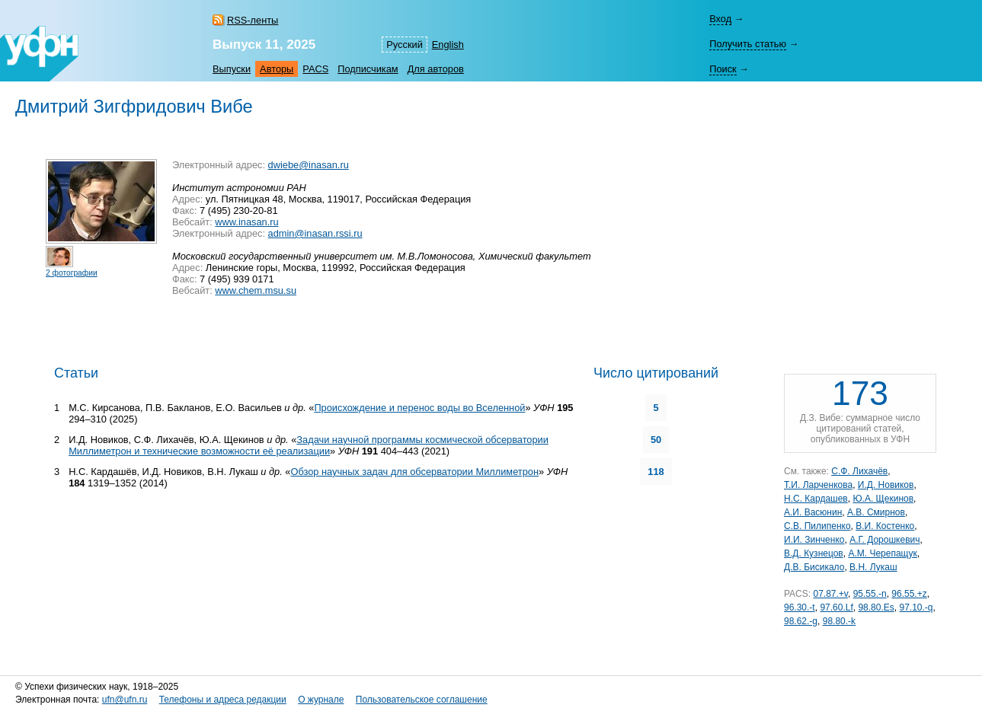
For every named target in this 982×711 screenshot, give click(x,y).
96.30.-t (799, 607)
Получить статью (747, 43)
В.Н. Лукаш (873, 567)
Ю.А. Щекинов (882, 498)
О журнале (321, 699)
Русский (404, 44)
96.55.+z (908, 593)
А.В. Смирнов (876, 512)
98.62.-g (800, 621)
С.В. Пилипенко (817, 526)
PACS (315, 69)
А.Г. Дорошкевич (884, 539)
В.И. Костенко (885, 526)
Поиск (722, 69)
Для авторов (436, 69)
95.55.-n (870, 593)
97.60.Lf (836, 607)
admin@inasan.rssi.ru (315, 233)
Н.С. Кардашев (816, 498)
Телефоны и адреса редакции (222, 699)
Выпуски (232, 69)
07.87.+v (830, 593)
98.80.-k (839, 621)
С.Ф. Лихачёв (859, 471)
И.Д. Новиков (886, 485)
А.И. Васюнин (813, 512)
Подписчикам (367, 69)
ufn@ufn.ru (125, 699)
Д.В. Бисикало (814, 567)
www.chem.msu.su (255, 290)
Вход (720, 18)
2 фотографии (72, 273)
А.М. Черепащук (882, 553)
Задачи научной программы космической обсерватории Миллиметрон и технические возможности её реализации (309, 445)
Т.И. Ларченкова (818, 485)
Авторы (276, 69)
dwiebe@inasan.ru (308, 165)
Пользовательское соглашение (422, 699)
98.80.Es (876, 607)
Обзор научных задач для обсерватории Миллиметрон (414, 471)
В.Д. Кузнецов (813, 553)
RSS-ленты (252, 20)
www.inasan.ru (246, 222)
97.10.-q (915, 607)
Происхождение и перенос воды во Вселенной (419, 407)
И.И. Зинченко (814, 539)
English (448, 44)
